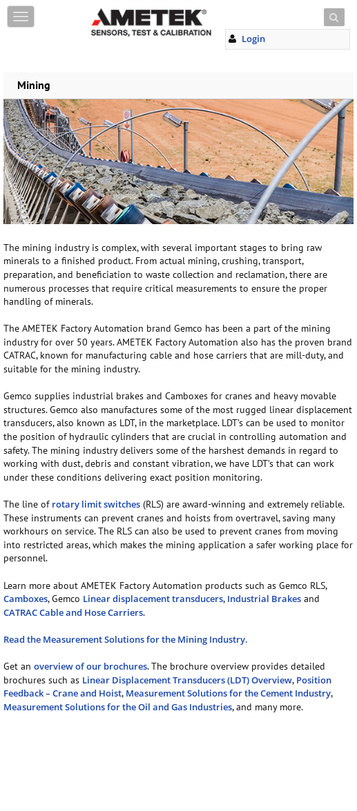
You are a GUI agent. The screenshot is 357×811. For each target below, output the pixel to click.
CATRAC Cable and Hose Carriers (73, 612)
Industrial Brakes (264, 598)
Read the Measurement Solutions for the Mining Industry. (127, 639)
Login (253, 38)
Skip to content (121, 8)
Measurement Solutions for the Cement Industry (228, 693)
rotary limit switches (96, 504)
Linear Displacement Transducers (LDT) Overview (187, 680)
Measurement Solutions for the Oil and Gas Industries (117, 707)
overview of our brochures (90, 666)
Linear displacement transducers (153, 598)
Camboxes (25, 598)
